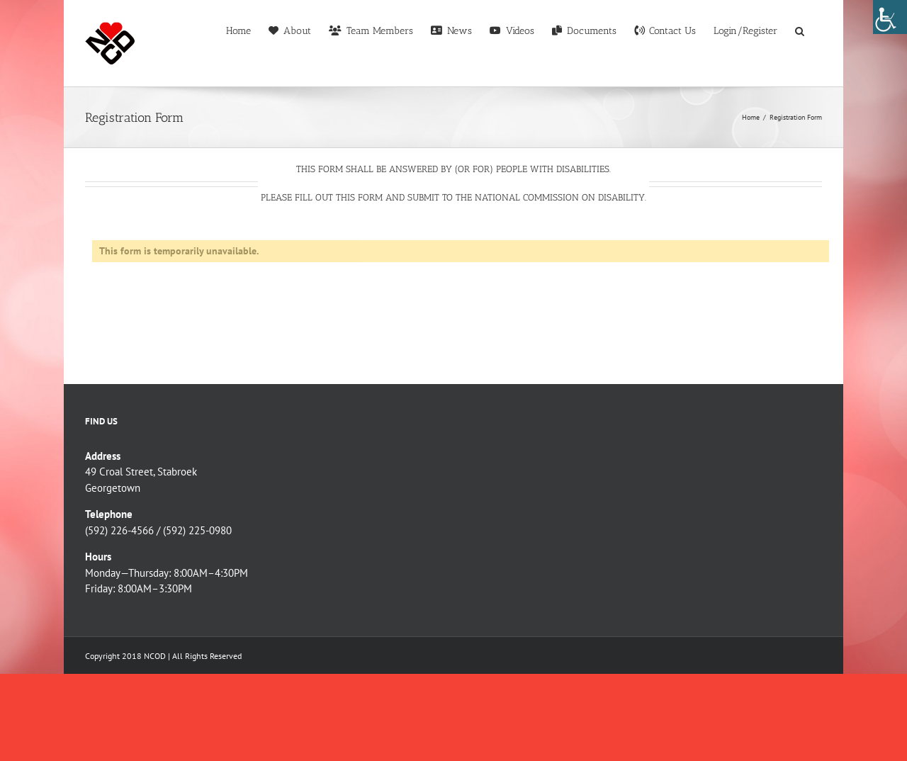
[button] (799, 30)
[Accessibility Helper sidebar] (890, 17)
